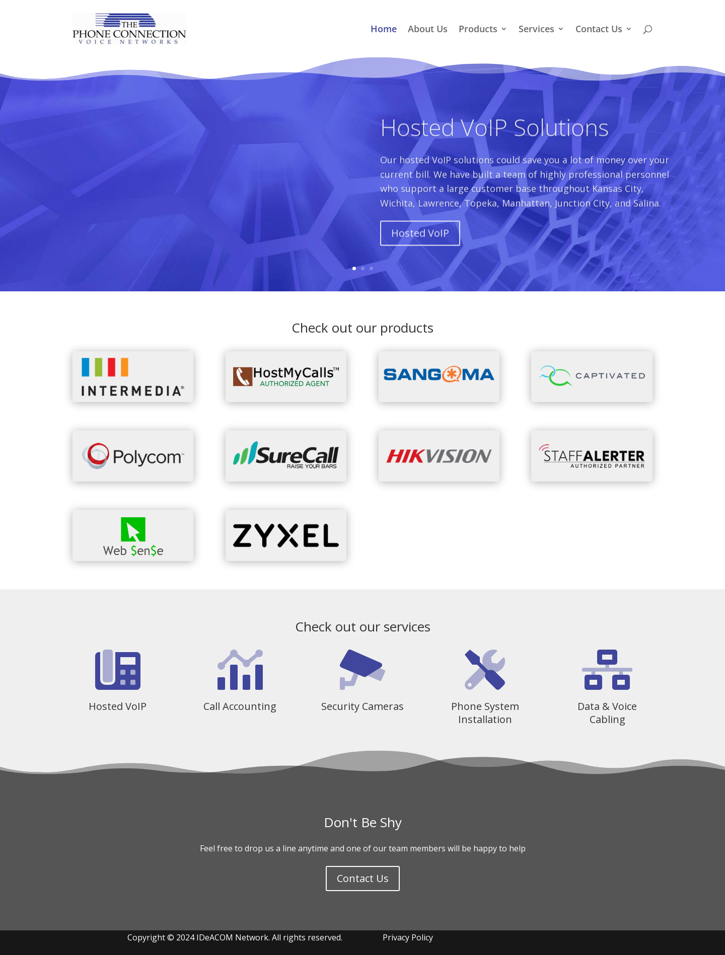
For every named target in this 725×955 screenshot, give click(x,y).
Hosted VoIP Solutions (494, 142)
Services (536, 30)
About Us (428, 30)
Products (478, 30)
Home (384, 30)
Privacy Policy (408, 937)
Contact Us (598, 30)
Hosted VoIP (420, 248)
